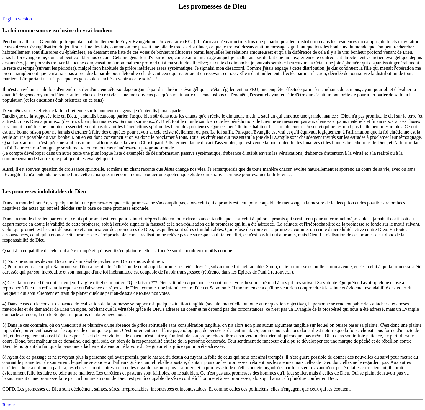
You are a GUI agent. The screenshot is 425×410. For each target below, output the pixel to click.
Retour (8, 404)
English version (17, 18)
